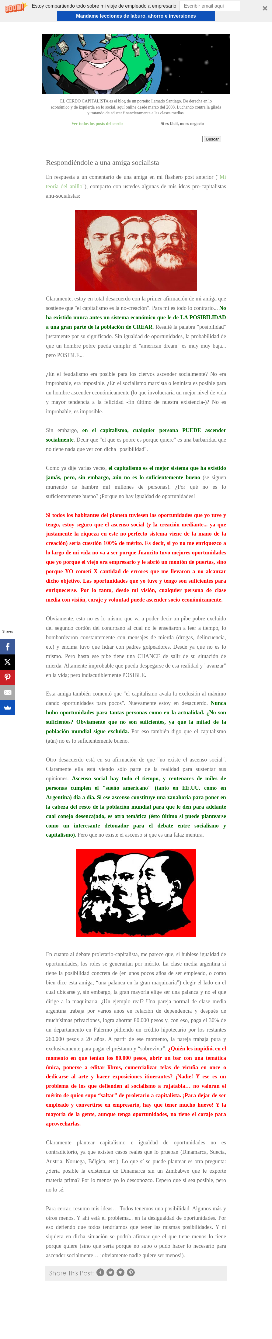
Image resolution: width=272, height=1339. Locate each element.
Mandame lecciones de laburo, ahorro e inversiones (136, 16)
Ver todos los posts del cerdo (97, 123)
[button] (136, 11)
